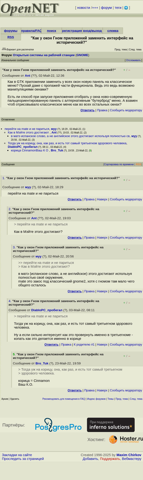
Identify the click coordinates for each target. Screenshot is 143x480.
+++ (95, 8)
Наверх (102, 199)
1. (4, 178)
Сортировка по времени (119, 164)
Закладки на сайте (17, 455)
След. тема (136, 399)
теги (118, 8)
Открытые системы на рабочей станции (44, 55)
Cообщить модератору (126, 110)
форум (106, 8)
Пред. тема (122, 399)
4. (10, 301)
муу (54, 129)
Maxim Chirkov (129, 455)
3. (14, 247)
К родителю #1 (84, 344)
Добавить (90, 459)
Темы (110, 399)
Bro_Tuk (57, 150)
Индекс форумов (96, 399)
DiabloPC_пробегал (23, 147)
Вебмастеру (131, 459)
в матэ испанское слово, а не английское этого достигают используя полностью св (70, 136)
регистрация (72, 30)
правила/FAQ (31, 30)
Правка (102, 110)
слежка (112, 30)
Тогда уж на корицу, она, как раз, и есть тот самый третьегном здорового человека (67, 143)
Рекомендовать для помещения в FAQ (63, 399)
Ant (27, 75)
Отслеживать (133, 60)
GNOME (82, 55)
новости (83, 8)
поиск (51, 30)
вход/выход (92, 30)
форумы (10, 30)
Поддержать (110, 459)
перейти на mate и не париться (27, 129)
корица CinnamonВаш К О (30, 150)
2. (10, 209)
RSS (10, 37)
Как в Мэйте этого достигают (29, 132)
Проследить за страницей (23, 459)
